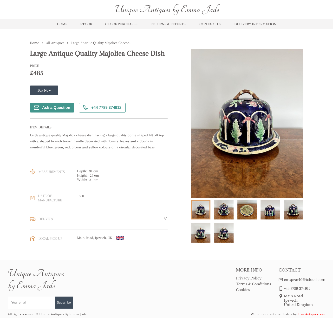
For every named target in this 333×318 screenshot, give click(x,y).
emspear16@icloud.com (304, 280)
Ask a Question (52, 108)
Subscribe (64, 302)
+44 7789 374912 (102, 107)
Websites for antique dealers (271, 314)
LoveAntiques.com (311, 314)
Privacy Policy (248, 278)
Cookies (243, 290)
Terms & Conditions (253, 284)
